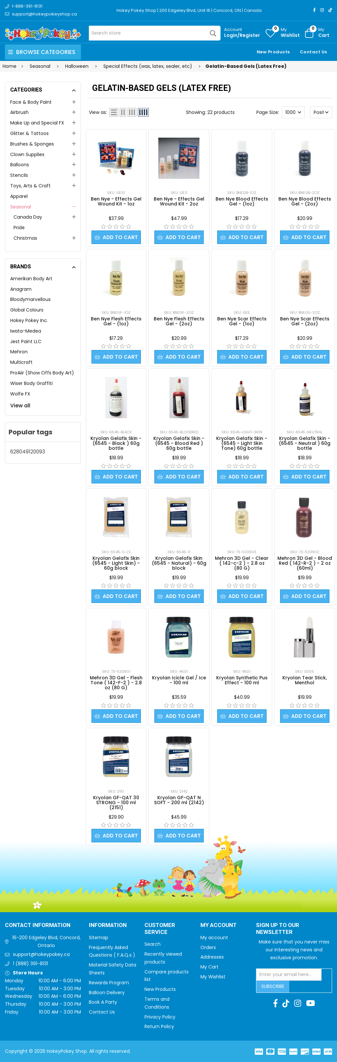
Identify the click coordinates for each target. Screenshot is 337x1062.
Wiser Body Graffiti (31, 383)
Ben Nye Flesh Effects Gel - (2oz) (179, 321)
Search (152, 944)
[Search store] (154, 33)
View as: (98, 112)
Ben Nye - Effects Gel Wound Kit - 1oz (116, 201)
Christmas (25, 238)
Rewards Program (109, 982)
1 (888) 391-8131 (30, 963)
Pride (19, 227)
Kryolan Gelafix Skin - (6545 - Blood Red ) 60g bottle (178, 443)
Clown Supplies (27, 154)
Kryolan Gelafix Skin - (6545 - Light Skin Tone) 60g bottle (241, 443)
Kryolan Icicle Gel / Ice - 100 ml (179, 680)
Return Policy (159, 1026)
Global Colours (26, 310)
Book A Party (103, 1002)
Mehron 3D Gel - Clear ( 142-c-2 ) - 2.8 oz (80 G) (242, 563)
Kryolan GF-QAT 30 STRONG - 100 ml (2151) (116, 802)
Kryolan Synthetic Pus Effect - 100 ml (242, 680)
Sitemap (98, 937)
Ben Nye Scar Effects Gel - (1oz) (242, 321)
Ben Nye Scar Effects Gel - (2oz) (304, 321)
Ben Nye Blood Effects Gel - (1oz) (242, 201)
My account (214, 937)
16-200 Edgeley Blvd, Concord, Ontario (46, 941)
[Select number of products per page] (293, 112)
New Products (273, 52)
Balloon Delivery (107, 992)
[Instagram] (322, 10)
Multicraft (21, 362)
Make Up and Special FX (37, 123)
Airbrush (19, 112)
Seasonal (20, 207)
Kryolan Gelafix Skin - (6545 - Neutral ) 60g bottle (304, 443)
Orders (208, 947)
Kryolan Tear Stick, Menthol (304, 680)
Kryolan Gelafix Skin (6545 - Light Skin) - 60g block (116, 563)
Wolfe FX (20, 394)
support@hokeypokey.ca (41, 954)
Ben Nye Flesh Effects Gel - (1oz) (116, 321)
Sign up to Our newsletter (277, 929)
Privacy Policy (159, 1017)
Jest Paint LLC (25, 341)
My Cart (209, 967)
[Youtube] (310, 1003)
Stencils (19, 175)
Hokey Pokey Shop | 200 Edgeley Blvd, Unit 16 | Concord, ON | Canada (189, 10)
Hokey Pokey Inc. (29, 320)
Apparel (19, 196)
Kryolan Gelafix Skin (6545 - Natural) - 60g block (179, 563)
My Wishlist (212, 976)
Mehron (19, 351)
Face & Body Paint (31, 102)
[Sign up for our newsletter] (289, 975)
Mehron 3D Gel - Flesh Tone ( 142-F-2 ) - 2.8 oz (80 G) (116, 682)
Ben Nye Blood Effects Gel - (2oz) (304, 201)
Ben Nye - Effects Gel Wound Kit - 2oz (179, 201)
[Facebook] (314, 10)
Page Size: (267, 112)
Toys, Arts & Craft (30, 185)
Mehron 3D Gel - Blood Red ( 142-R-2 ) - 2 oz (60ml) (304, 563)
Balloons (19, 164)
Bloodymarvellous (30, 299)
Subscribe (272, 986)
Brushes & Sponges (32, 144)
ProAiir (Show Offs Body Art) (42, 372)
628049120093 (27, 451)
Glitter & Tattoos (29, 133)
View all (20, 405)
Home (9, 66)
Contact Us (313, 52)
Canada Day (27, 217)
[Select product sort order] (321, 112)
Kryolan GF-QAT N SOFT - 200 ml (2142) (179, 800)
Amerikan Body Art (31, 278)
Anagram (21, 289)
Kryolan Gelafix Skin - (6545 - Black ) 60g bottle (116, 443)
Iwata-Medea (25, 331)
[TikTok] (330, 10)
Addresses (212, 957)
